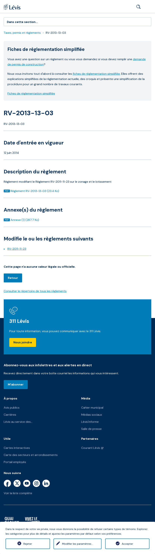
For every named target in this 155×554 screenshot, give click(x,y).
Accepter (127, 543)
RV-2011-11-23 (16, 249)
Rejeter (27, 543)
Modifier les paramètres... (77, 543)
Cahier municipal (92, 408)
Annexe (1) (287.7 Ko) (24, 220)
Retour (13, 278)
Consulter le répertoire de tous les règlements (35, 291)
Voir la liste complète (18, 493)
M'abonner (16, 384)
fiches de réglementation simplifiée (96, 74)
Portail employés (15, 462)
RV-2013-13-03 (56, 33)
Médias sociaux (91, 415)
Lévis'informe (90, 422)
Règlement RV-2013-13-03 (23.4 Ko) (34, 191)
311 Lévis (19, 321)
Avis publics (12, 408)
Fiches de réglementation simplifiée (31, 93)
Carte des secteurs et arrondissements (31, 455)
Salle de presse (91, 429)
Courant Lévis (90, 448)
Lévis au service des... (18, 422)
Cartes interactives (17, 448)
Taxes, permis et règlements (22, 33)
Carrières (10, 415)
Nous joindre (22, 342)
